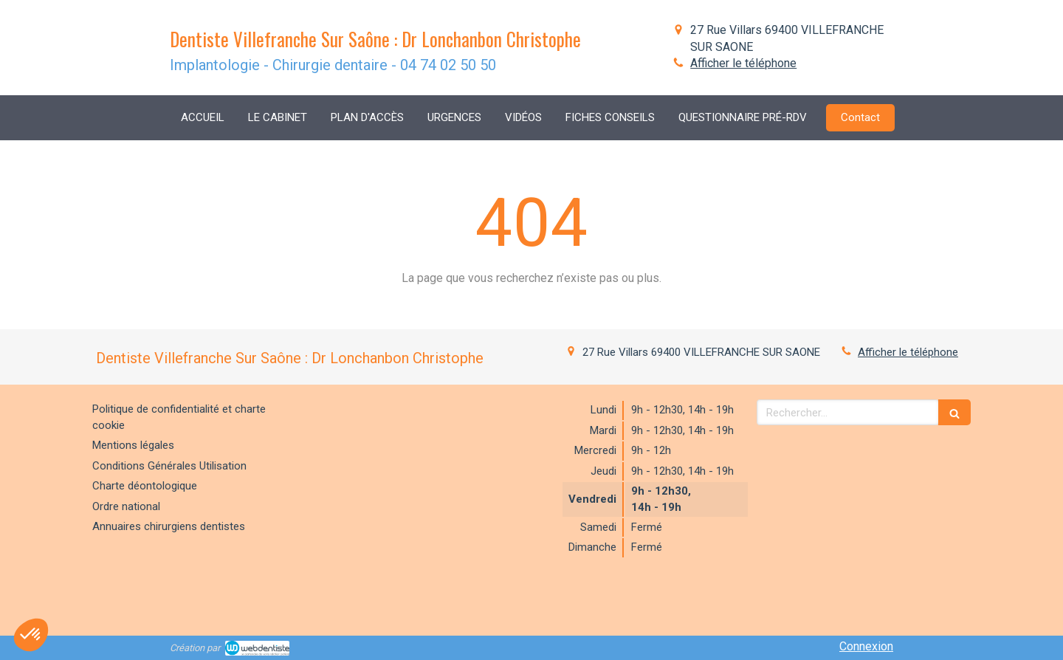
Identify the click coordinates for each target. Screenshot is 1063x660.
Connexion (866, 646)
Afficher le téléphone (743, 63)
